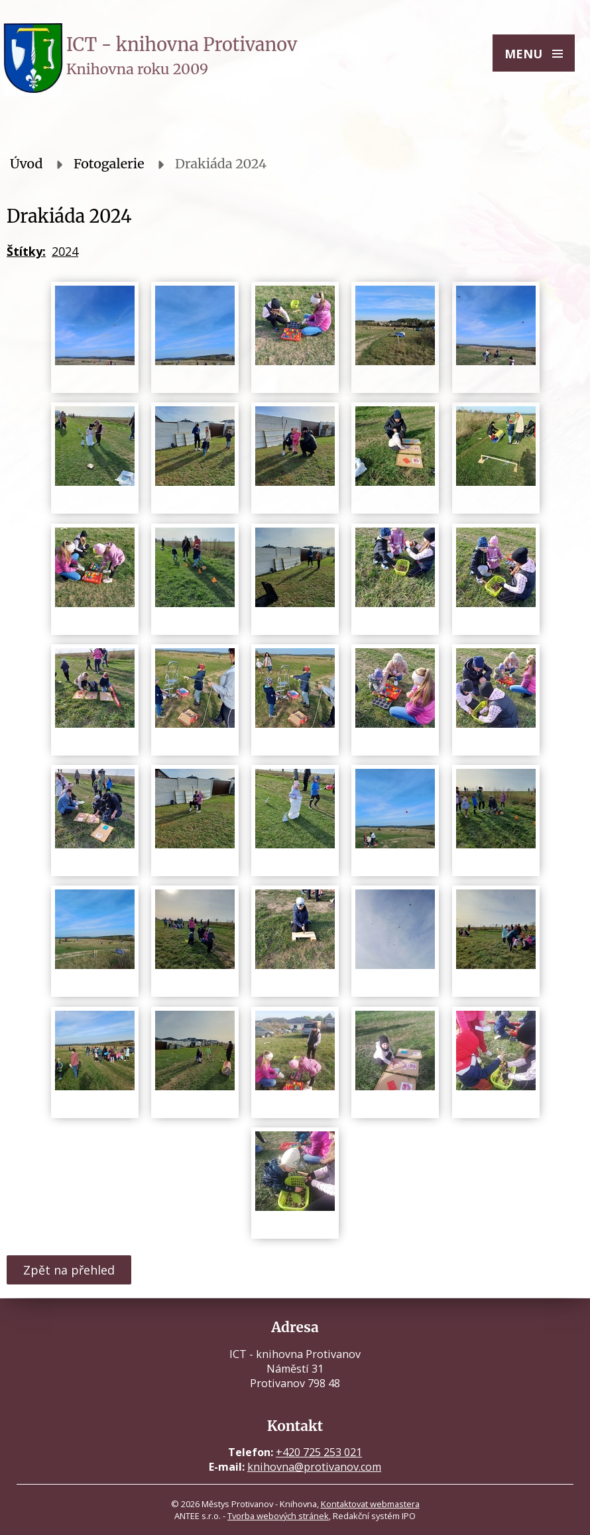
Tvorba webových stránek (278, 1516)
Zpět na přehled (69, 1270)
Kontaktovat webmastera (370, 1504)
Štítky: (26, 251)
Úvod (26, 164)
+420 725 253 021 (319, 1452)
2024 (65, 251)
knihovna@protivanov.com (314, 1466)
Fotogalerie (109, 164)
